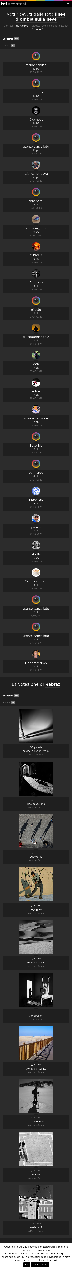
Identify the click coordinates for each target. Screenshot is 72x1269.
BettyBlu (36, 445)
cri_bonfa (36, 92)
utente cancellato (36, 146)
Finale (9, 45)
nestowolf (36, 1227)
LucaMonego (36, 1122)
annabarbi (36, 201)
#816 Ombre (21, 26)
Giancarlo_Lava (36, 174)
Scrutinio (11, 38)
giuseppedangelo (36, 337)
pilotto (36, 309)
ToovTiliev (36, 910)
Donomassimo (36, 663)
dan (36, 364)
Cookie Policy (40, 1265)
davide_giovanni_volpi (36, 751)
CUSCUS (36, 255)
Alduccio (36, 282)
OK (27, 1265)
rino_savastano (36, 804)
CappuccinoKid (36, 581)
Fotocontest (13, 3)
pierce (36, 527)
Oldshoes (36, 119)
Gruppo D (37, 29)
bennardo (36, 472)
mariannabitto (36, 65)
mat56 (36, 1174)
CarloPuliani (36, 1016)
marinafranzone (36, 418)
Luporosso (36, 857)
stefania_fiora (36, 228)
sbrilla (36, 554)
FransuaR (36, 500)
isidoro (36, 391)
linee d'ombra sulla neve (41, 16)
